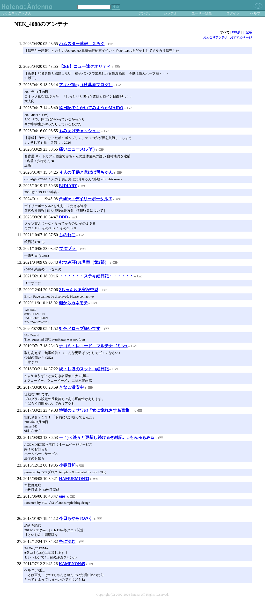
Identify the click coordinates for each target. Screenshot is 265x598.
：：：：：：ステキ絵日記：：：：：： (96, 276)
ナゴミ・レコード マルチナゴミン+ (93, 346)
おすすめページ (241, 37)
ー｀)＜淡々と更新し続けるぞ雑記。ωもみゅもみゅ (106, 437)
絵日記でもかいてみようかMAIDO (91, 108)
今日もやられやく (76, 518)
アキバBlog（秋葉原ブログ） (86, 85)
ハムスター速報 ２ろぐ (82, 43)
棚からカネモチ (73, 303)
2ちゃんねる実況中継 (78, 289)
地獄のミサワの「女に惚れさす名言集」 (96, 410)
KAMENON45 (72, 564)
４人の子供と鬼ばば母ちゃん (86, 172)
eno (62, 496)
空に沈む (67, 541)
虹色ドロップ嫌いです (79, 328)
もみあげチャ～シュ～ (79, 131)
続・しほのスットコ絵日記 (84, 369)
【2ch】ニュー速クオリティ (85, 66)
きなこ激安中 (71, 387)
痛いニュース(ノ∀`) (77, 149)
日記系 (247, 32)
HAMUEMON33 (74, 478)
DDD (63, 217)
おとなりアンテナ (215, 37)
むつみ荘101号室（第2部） (84, 262)
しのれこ (67, 235)
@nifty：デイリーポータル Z (85, 199)
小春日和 (67, 465)
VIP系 (236, 32)
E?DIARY (68, 185)
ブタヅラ (68, 248)
